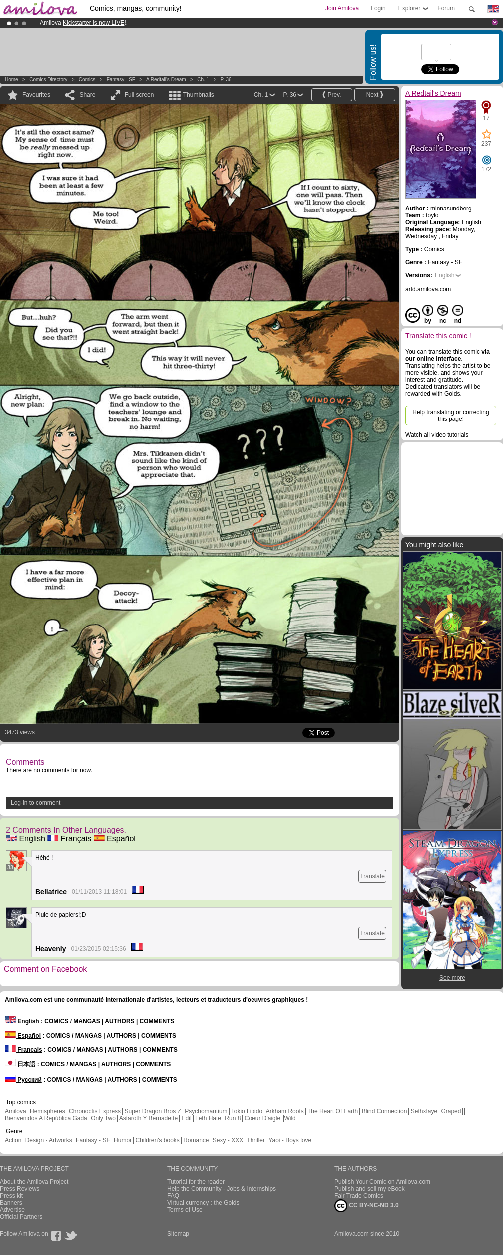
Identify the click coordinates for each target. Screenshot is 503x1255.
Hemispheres (47, 1111)
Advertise (12, 1209)
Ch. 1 (203, 79)
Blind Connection (384, 1111)
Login (378, 8)
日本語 (20, 1064)
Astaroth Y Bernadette (148, 1118)
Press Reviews (19, 1188)
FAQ (173, 1195)
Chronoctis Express (95, 1111)
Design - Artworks (48, 1140)
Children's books (157, 1140)
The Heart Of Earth (332, 1111)
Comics (87, 79)
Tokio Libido (246, 1111)
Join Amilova (342, 8)
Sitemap (178, 1233)
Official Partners (21, 1216)
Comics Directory (48, 79)
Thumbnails (198, 94)
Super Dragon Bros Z (152, 1111)
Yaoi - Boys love (289, 1140)
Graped (451, 1111)
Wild (289, 1118)
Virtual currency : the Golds (203, 1202)
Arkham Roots (285, 1111)
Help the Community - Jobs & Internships (221, 1188)
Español (115, 839)
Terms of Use (185, 1209)
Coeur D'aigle (263, 1118)
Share (87, 94)
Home (11, 79)
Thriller (256, 1140)
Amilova (15, 1111)
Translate (372, 876)
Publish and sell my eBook (369, 1188)
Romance (196, 1140)
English (25, 839)
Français (69, 839)
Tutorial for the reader (196, 1181)
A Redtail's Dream (166, 79)
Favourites (36, 94)
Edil (187, 1118)
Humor (123, 1140)
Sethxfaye (424, 1111)
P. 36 (226, 79)
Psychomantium (206, 1111)
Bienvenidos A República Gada (46, 1118)
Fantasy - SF (121, 79)
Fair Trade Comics (358, 1195)
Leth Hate (208, 1118)
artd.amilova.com (428, 289)
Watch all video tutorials (436, 434)
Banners (11, 1202)
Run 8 (233, 1118)
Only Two (103, 1118)
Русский (23, 1079)
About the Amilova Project (34, 1181)
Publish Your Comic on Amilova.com (382, 1181)
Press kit (11, 1195)
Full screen (139, 94)
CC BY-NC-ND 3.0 (366, 1205)
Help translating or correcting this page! (450, 415)
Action (13, 1140)
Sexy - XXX (228, 1140)
